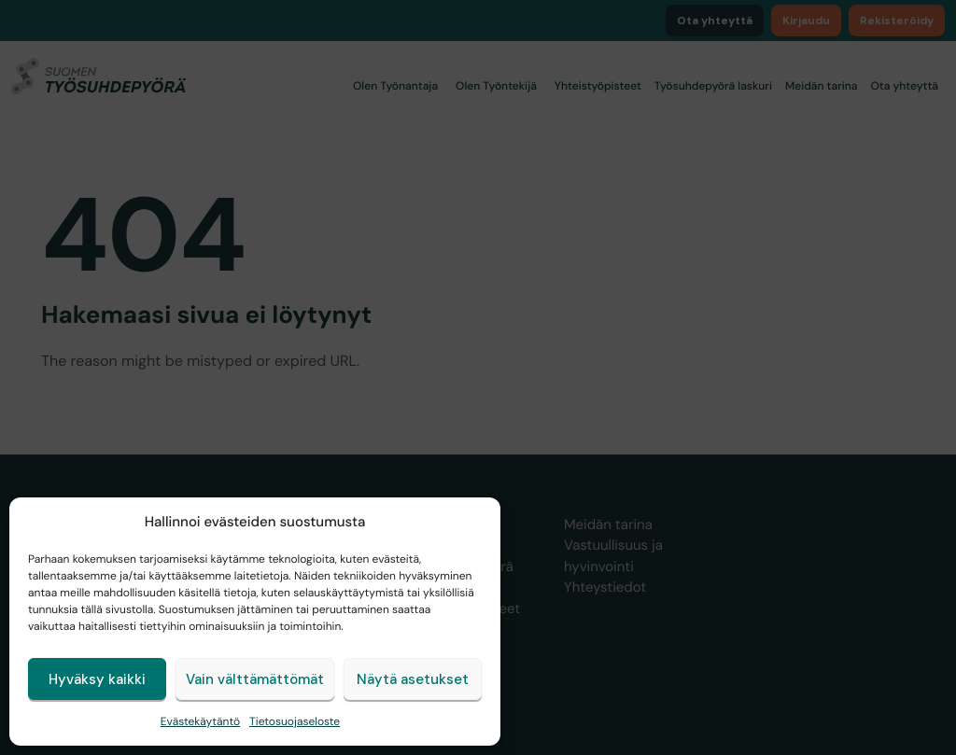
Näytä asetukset (413, 679)
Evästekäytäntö (200, 721)
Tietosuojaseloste (294, 721)
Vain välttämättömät (255, 679)
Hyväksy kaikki (97, 679)
